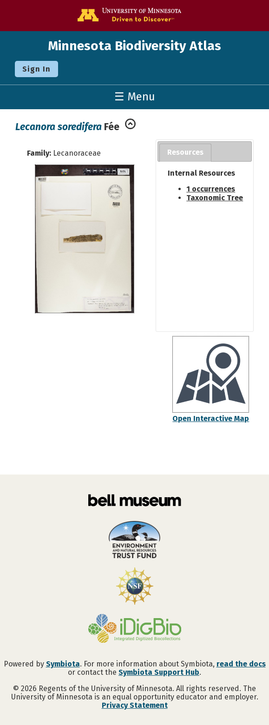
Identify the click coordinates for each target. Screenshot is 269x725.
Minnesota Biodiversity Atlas (134, 45)
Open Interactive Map (210, 418)
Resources (185, 152)
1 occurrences (210, 189)
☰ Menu (134, 96)
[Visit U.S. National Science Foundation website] (134, 586)
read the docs (241, 663)
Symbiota (63, 663)
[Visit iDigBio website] (134, 629)
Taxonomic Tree (214, 197)
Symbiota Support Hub (158, 672)
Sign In (36, 69)
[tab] (185, 153)
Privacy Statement (135, 705)
